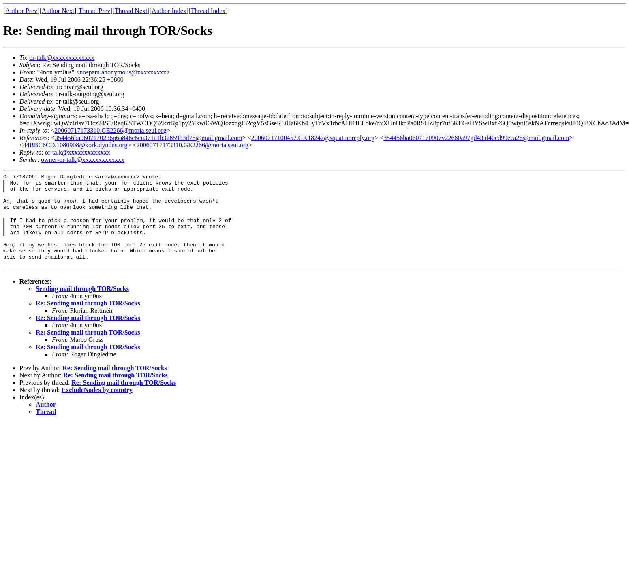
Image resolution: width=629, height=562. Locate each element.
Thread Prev (95, 10)
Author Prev (21, 10)
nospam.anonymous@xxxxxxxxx (122, 72)
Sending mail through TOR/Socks (82, 304)
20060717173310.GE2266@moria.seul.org (110, 130)
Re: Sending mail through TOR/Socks (88, 319)
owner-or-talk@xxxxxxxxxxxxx (82, 159)
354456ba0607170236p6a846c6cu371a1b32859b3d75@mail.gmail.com (148, 137)
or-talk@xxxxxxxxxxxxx (61, 57)
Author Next (58, 10)
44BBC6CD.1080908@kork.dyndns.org (75, 145)
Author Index (169, 10)
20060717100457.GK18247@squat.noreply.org (313, 137)
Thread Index (208, 10)
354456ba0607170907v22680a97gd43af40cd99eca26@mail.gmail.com (476, 137)
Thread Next (131, 10)
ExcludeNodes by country (97, 405)
